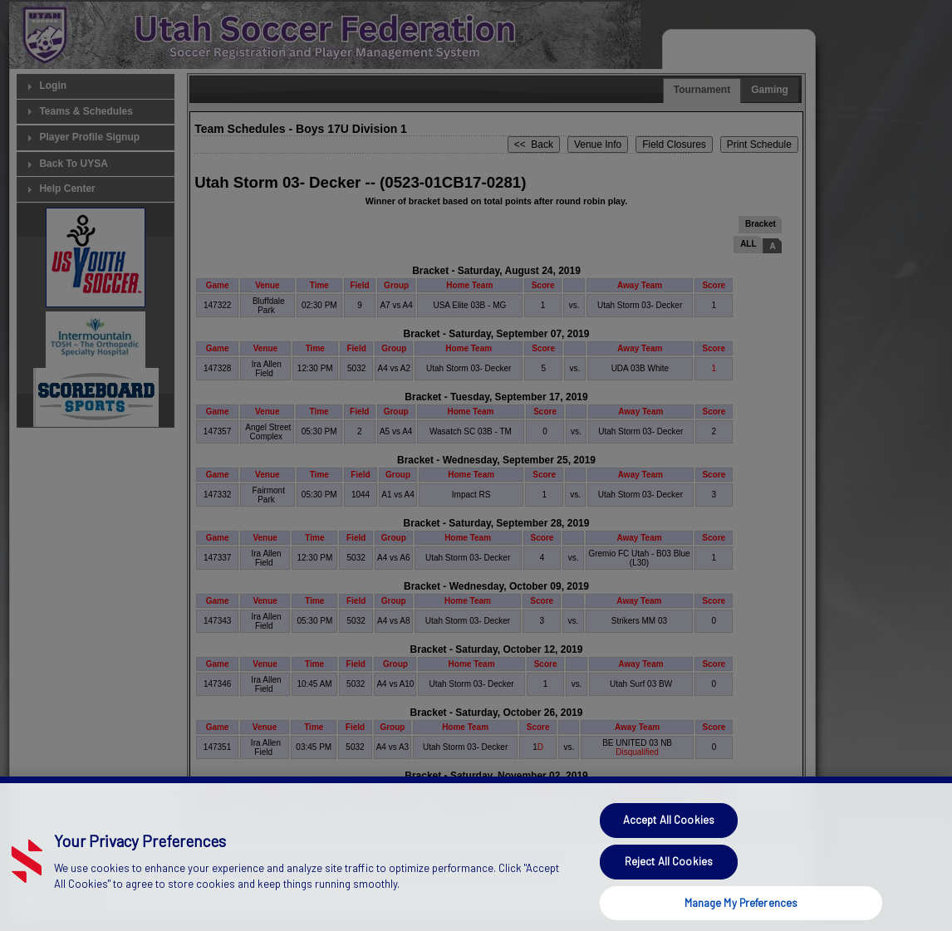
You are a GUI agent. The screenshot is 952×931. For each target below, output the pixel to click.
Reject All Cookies (669, 887)
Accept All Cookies (668, 846)
